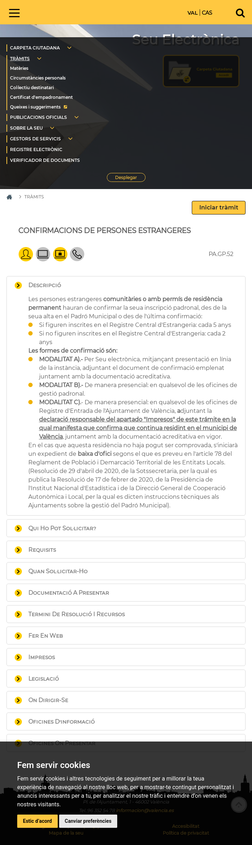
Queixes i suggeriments (35, 107)
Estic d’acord (37, 821)
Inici (79, 12)
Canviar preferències (88, 821)
